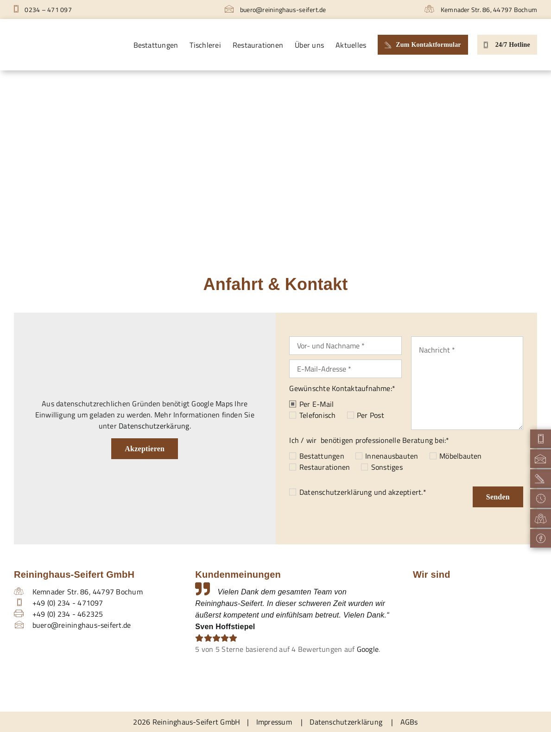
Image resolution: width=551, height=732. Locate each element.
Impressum (274, 721)
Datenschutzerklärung (335, 492)
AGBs (409, 721)
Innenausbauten (391, 455)
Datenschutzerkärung (154, 425)
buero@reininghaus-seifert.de (275, 9)
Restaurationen (324, 467)
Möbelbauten (460, 455)
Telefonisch (317, 415)
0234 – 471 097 (43, 9)
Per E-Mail (316, 404)
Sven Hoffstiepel (225, 627)
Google (368, 649)
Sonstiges (387, 467)
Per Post (370, 415)
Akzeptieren (145, 449)
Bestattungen (321, 455)
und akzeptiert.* (362, 492)
